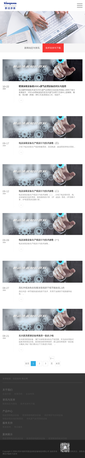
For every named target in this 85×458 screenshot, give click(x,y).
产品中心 (8, 417)
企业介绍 (7, 399)
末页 (58, 369)
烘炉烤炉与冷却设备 (53, 422)
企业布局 (30, 399)
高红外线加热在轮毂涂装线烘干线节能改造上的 (41, 303)
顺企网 (25, 381)
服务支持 (8, 427)
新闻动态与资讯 (32, 48)
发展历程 (18, 399)
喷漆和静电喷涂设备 (31, 422)
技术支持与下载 (53, 48)
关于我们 (8, 394)
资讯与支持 (9, 404)
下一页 (52, 365)
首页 (27, 369)
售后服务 (18, 432)
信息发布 (17, 381)
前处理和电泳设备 (11, 422)
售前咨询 (7, 432)
